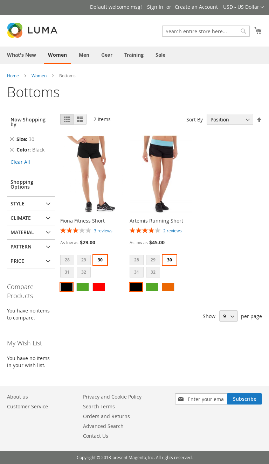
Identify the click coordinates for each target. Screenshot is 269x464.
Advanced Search (103, 426)
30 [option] (100, 260)
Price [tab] (17, 261)
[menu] (134, 55)
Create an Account (196, 6)
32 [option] (83, 272)
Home (13, 75)
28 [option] (67, 260)
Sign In (155, 6)
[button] (243, 7)
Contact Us (95, 436)
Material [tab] (22, 232)
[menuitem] (21, 54)
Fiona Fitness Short (82, 220)
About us (17, 396)
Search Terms (99, 406)
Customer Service (27, 406)
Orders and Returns (106, 416)
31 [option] (67, 272)
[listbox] (91, 267)
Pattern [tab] (21, 246)
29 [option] (83, 260)
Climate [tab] (21, 218)
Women (39, 75)
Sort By (194, 119)
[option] (66, 287)
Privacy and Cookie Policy (112, 396)
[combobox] (206, 31)
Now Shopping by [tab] (28, 122)
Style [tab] (18, 203)
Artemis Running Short (156, 220)
